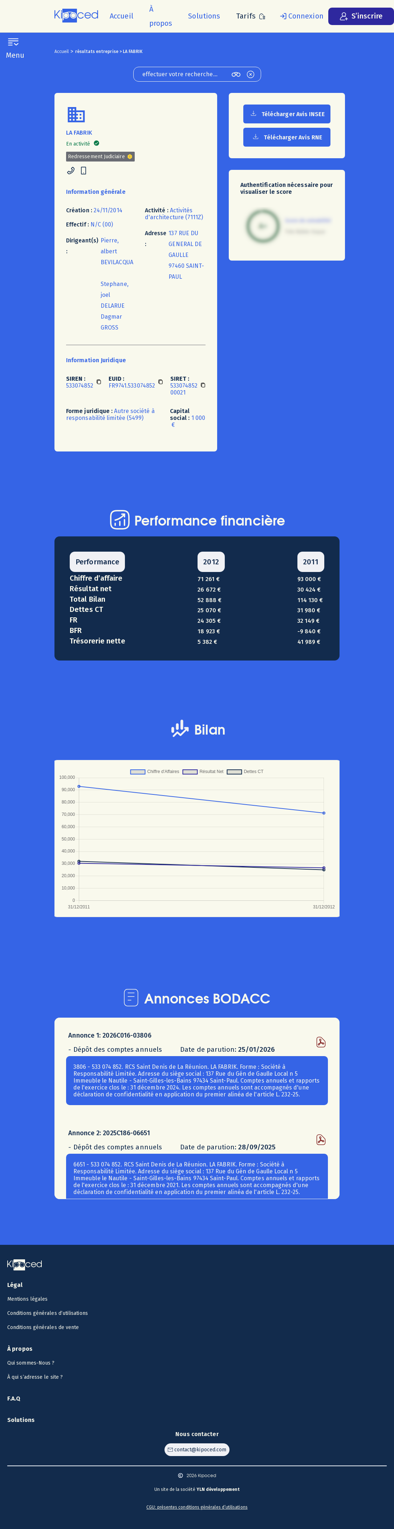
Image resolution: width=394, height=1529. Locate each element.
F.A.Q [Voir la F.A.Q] (14, 1398)
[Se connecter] (300, 16)
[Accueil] (121, 16)
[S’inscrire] (361, 16)
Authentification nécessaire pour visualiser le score (286, 188)
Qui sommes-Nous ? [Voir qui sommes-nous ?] (30, 1363)
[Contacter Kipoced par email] (197, 1449)
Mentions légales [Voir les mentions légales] (27, 1299)
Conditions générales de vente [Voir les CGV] (43, 1327)
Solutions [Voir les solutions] (20, 1419)
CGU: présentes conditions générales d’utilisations (197, 1507)
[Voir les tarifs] (250, 16)
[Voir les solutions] (204, 16)
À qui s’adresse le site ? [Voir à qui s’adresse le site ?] (35, 1377)
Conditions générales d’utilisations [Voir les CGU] (47, 1313)
